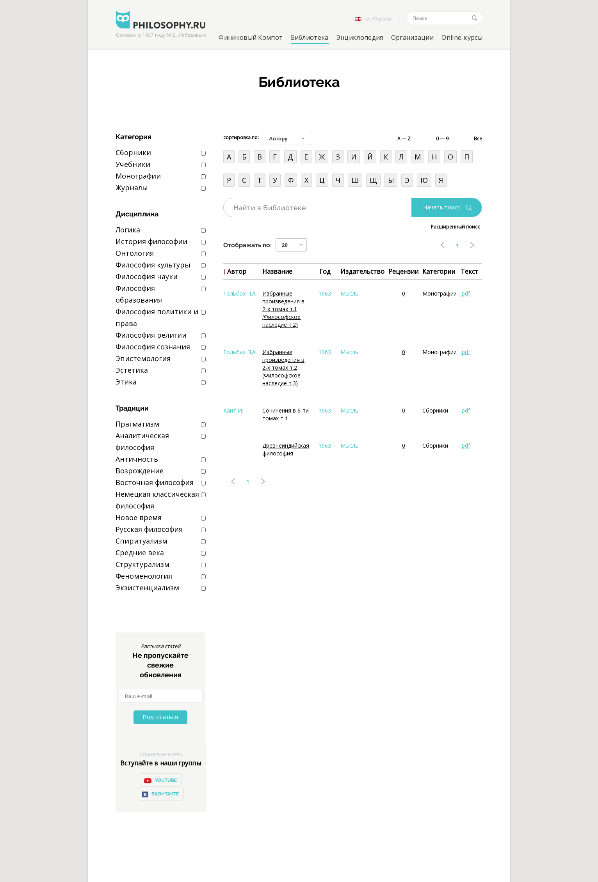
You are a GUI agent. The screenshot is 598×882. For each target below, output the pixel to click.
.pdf (465, 293)
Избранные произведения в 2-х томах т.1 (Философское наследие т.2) (283, 309)
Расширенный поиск (455, 226)
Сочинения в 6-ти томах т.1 (285, 414)
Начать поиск (441, 207)
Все (478, 138)
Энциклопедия (359, 37)
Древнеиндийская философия (285, 449)
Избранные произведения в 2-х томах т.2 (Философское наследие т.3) (283, 367)
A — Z (404, 138)
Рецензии (403, 271)
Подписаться (160, 717)
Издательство (362, 271)
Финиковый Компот (251, 37)
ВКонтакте (160, 794)
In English (378, 19)
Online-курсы (461, 37)
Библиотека (310, 37)
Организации (412, 37)
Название (277, 271)
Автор (236, 271)
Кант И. (233, 410)
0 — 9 (442, 138)
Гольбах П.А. (240, 293)
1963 (325, 293)
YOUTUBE (160, 781)
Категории (438, 271)
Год (325, 271)
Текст (469, 271)
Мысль (349, 293)
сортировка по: (241, 137)
